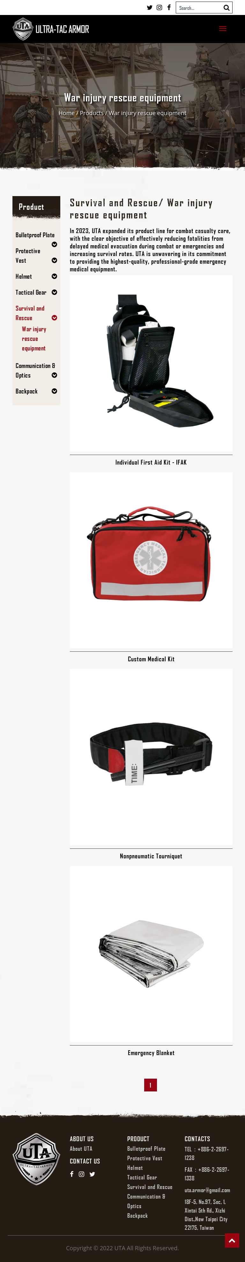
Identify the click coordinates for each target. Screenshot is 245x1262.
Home (67, 113)
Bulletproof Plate (35, 234)
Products (92, 113)
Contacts (197, 1138)
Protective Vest (144, 1158)
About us (82, 1138)
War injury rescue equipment (147, 113)
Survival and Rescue (150, 1186)
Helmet (24, 276)
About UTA (81, 1148)
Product (138, 1138)
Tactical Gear (31, 292)
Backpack (27, 391)
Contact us (85, 1161)
